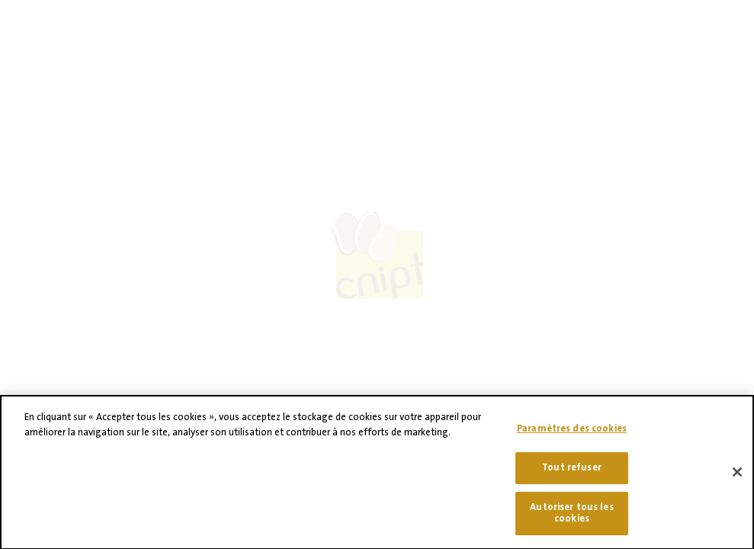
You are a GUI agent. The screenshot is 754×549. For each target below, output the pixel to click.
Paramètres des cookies (572, 434)
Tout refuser (572, 472)
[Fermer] (737, 479)
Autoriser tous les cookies (571, 518)
